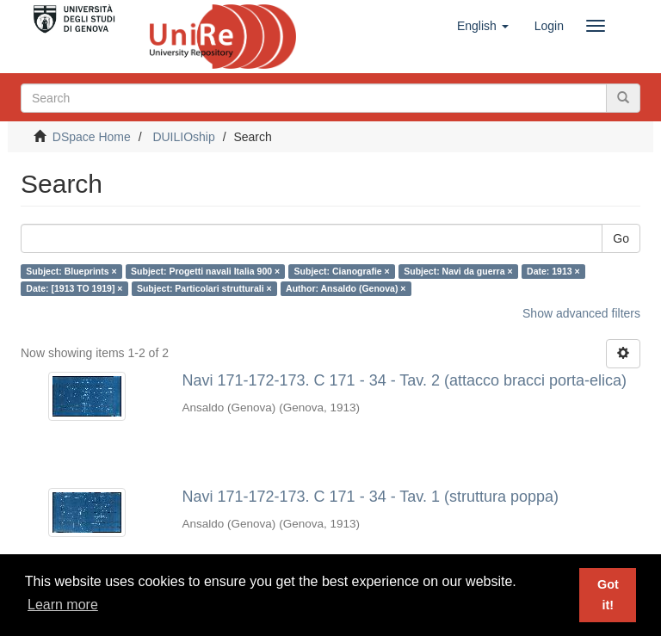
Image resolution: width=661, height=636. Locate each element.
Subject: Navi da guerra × (458, 271)
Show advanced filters (581, 313)
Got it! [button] (608, 594)
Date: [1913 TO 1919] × (74, 288)
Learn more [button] (63, 604)
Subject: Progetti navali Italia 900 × (205, 271)
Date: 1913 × (553, 271)
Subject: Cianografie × (342, 271)
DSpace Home (92, 137)
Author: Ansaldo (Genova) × (345, 288)
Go (621, 238)
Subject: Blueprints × (71, 271)
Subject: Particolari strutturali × (204, 288)
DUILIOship (183, 137)
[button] (483, 25)
